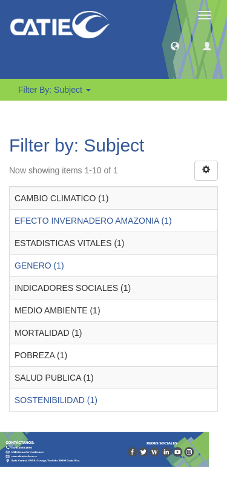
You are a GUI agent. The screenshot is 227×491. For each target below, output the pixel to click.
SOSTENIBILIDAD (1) (56, 400)
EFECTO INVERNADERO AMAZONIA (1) (93, 220)
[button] (175, 45)
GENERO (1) (39, 265)
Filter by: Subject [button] (54, 90)
